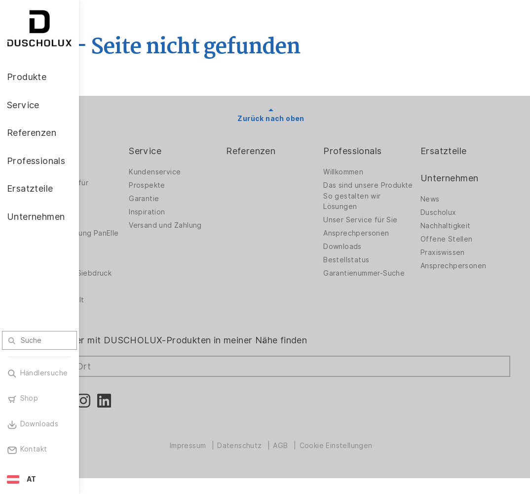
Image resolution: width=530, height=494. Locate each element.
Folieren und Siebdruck (120, 284)
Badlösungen (121, 206)
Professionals (379, 151)
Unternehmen (463, 178)
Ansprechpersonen (383, 241)
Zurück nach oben (304, 119)
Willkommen (370, 172)
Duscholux (452, 212)
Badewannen (121, 220)
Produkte (118, 151)
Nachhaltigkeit (459, 226)
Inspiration (201, 212)
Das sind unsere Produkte (377, 188)
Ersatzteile (457, 151)
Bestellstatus (373, 268)
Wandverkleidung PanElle (128, 236)
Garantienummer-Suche (380, 284)
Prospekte (201, 185)
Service (199, 151)
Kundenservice (208, 172)
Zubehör (113, 254)
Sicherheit (116, 302)
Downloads (369, 254)
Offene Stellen (460, 239)
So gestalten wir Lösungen (378, 209)
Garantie (198, 199)
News (443, 199)
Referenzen (291, 151)
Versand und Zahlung (219, 225)
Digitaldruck (119, 268)
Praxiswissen (456, 252)
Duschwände (121, 172)
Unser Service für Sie (387, 228)
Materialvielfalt (125, 316)
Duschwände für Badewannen (127, 188)
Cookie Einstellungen (369, 461)
